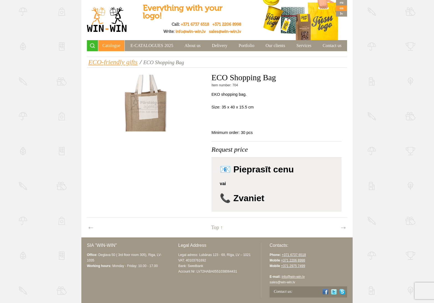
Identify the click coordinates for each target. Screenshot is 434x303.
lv (341, 13)
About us (193, 45)
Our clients (275, 45)
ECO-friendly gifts (113, 62)
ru (341, 2)
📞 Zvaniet (242, 198)
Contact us (332, 45)
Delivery (219, 45)
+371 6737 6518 (195, 24)
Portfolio (246, 45)
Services (303, 45)
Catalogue (111, 45)
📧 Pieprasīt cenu (257, 169)
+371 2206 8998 (226, 24)
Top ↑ (217, 227)
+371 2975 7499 (293, 266)
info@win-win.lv (190, 31)
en (341, 8)
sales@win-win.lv (225, 31)
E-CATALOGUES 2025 (151, 45)
